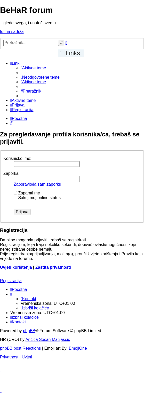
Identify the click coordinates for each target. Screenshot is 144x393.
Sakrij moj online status (37, 197)
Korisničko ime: (17, 158)
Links (73, 53)
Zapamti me (27, 193)
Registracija (11, 281)
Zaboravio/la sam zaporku (37, 184)
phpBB (29, 331)
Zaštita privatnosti (53, 267)
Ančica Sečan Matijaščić (48, 339)
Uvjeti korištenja (16, 267)
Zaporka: (11, 173)
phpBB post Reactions (20, 348)
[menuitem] (33, 68)
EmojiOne (78, 348)
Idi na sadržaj (12, 31)
